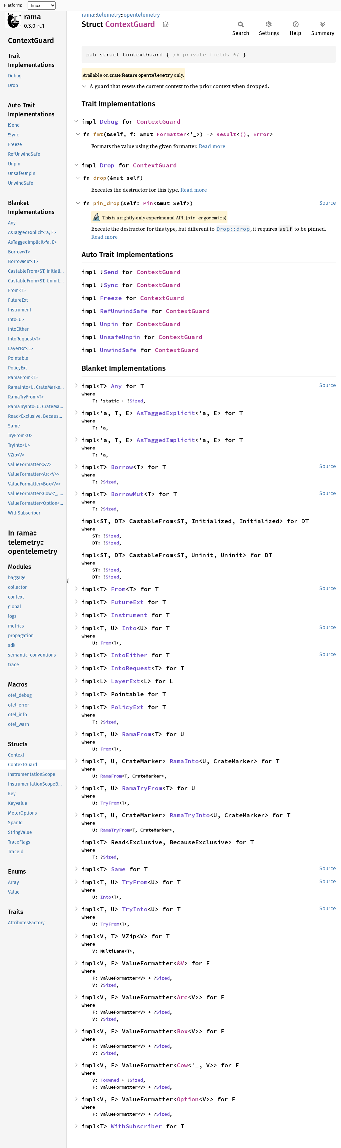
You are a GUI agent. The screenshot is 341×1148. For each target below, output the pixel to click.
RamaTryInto (190, 815)
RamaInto (184, 761)
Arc (182, 997)
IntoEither (129, 655)
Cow (182, 1065)
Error (261, 134)
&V (180, 963)
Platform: (13, 5)
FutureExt (127, 602)
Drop (107, 165)
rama (32, 16)
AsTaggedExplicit (166, 413)
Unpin (109, 324)
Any (116, 386)
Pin (148, 203)
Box (182, 1031)
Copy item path (165, 24)
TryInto (135, 909)
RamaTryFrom (142, 788)
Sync (111, 285)
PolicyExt (127, 707)
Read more (212, 146)
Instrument (129, 615)
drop (100, 177)
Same (118, 869)
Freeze (111, 298)
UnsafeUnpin (120, 337)
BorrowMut (127, 494)
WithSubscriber (136, 1126)
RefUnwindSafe (124, 311)
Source (327, 203)
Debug (109, 121)
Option (188, 1099)
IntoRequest (131, 668)
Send (111, 272)
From (118, 589)
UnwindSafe (118, 350)
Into (129, 628)
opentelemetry (142, 15)
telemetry (109, 15)
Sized (136, 401)
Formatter (171, 134)
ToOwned (109, 1080)
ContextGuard (158, 121)
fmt (98, 134)
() (243, 134)
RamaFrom (136, 734)
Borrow (122, 467)
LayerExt (125, 681)
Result (226, 134)
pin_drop (106, 203)
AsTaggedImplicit (166, 440)
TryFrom (109, 803)
